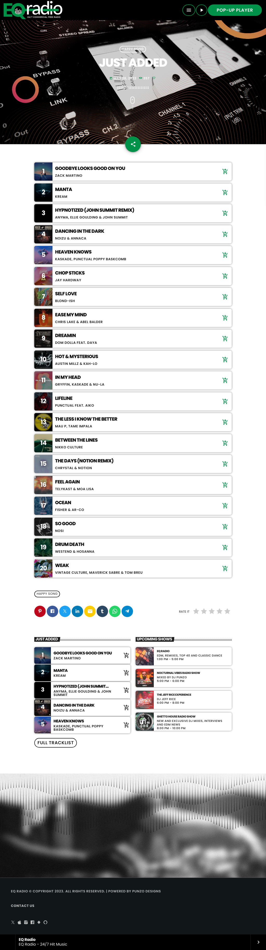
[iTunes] (19, 922)
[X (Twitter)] (13, 922)
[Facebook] (32, 922)
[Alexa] (45, 922)
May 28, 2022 (122, 78)
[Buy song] (224, 171)
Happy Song (133, 49)
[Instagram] (26, 922)
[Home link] (33, 10)
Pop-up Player (235, 10)
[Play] (201, 10)
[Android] (39, 922)
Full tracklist (55, 743)
